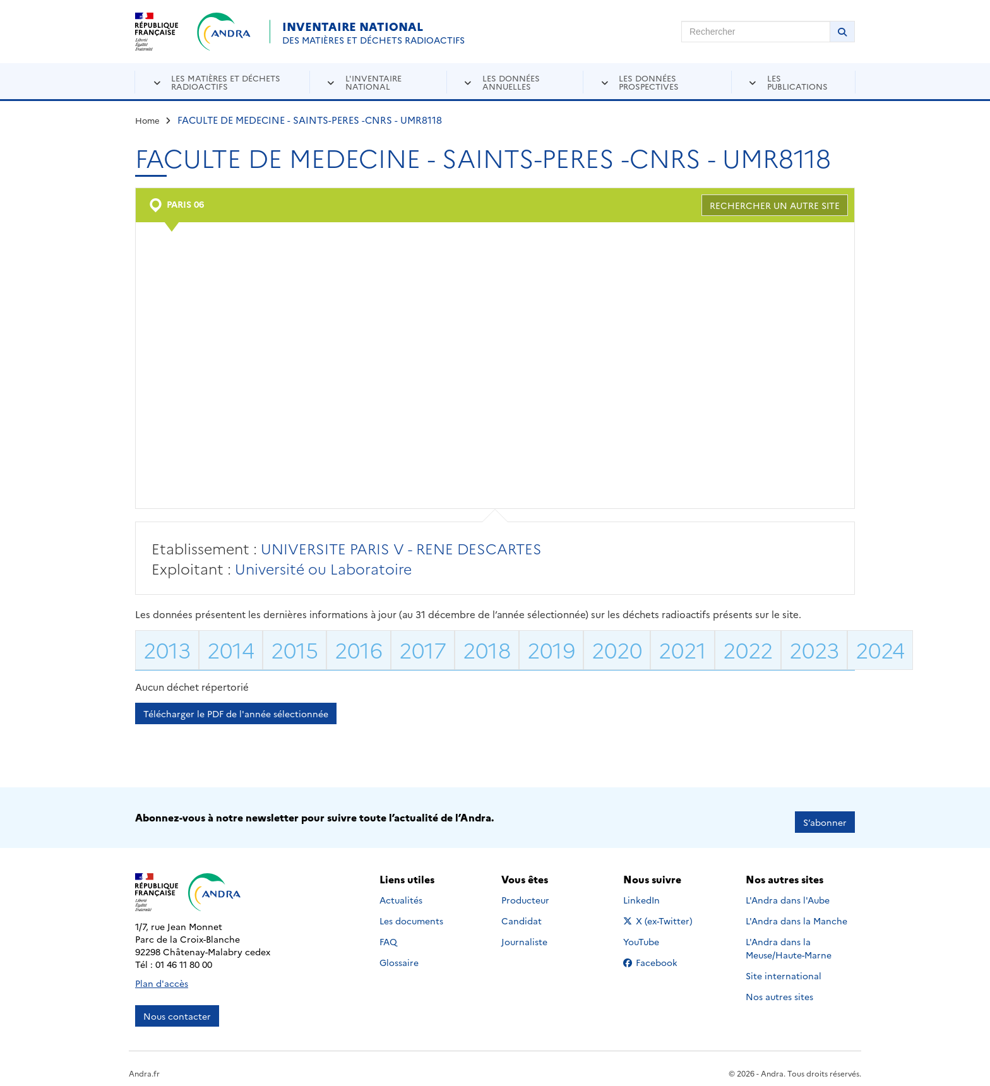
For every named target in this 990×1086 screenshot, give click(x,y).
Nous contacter (177, 1007)
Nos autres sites (779, 987)
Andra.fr (144, 1064)
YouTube (655, 932)
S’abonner (825, 813)
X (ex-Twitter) (660, 911)
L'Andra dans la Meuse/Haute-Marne (789, 939)
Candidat (521, 911)
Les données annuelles (511, 82)
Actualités (400, 890)
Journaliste (524, 932)
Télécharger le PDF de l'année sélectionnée (235, 713)
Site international (783, 966)
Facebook (660, 952)
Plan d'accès (161, 974)
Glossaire (399, 952)
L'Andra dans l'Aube (788, 890)
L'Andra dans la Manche (796, 911)
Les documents (411, 911)
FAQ (388, 932)
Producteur (525, 890)
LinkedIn (655, 890)
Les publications (797, 82)
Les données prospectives (649, 82)
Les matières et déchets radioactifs (225, 82)
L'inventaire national (373, 82)
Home (147, 120)
